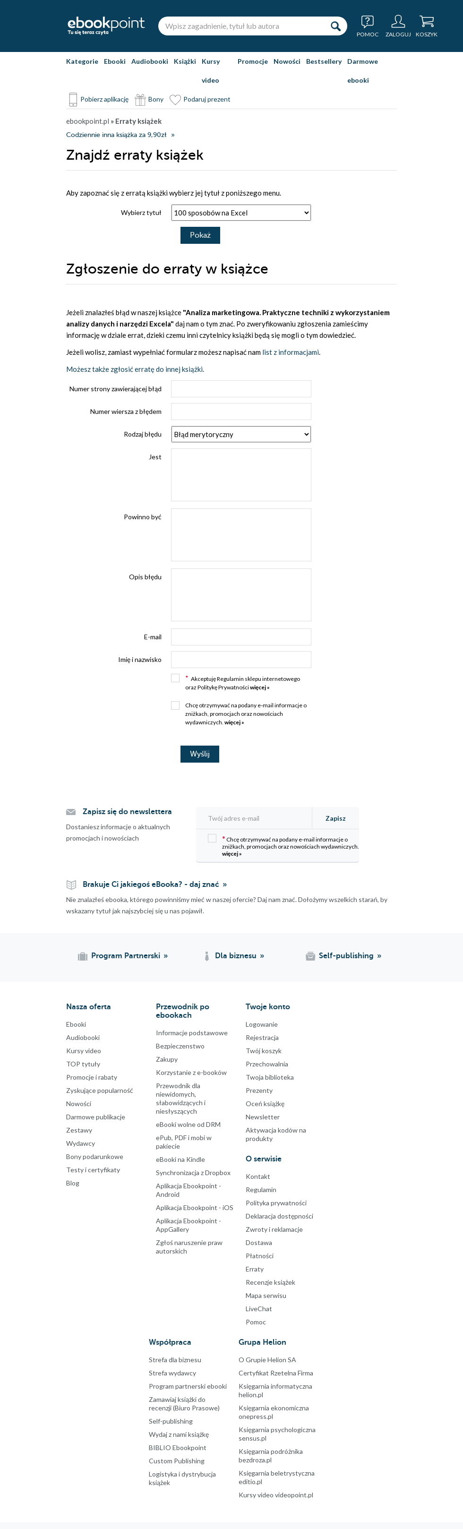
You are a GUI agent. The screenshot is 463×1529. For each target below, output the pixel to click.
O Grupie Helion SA (267, 1360)
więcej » (260, 687)
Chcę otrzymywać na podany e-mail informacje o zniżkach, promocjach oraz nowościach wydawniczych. (239, 713)
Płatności (260, 1256)
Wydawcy (80, 1143)
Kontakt (258, 1176)
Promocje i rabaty (91, 1077)
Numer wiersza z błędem (126, 411)
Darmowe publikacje (95, 1117)
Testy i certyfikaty (93, 1170)
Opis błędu (145, 577)
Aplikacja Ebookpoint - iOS (194, 1207)
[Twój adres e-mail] (257, 818)
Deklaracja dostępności (279, 1216)
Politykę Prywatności (223, 687)
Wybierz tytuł (141, 212)
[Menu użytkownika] (398, 26)
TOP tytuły (83, 1064)
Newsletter (263, 1117)
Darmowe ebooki (362, 70)
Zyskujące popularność (99, 1090)
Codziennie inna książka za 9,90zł (116, 134)
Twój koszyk (264, 1051)
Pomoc (256, 1322)
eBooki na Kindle (180, 1159)
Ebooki (115, 61)
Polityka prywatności (276, 1203)
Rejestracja (262, 1037)
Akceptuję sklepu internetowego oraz (235, 682)
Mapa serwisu (266, 1295)
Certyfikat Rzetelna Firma (276, 1373)
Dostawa (259, 1242)
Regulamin (230, 678)
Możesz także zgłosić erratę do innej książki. (135, 369)
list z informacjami (290, 352)
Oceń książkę (265, 1104)
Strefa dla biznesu (175, 1360)
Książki (185, 61)
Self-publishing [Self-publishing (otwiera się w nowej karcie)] (346, 956)
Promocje (253, 61)
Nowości (287, 61)
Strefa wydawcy (172, 1373)
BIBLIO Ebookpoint (177, 1447)
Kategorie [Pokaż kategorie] (82, 61)
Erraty (255, 1269)
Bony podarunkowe (94, 1156)
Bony (155, 99)
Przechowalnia (267, 1064)
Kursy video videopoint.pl (276, 1495)
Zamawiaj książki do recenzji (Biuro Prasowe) (184, 1403)
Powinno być (143, 517)
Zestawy (79, 1130)
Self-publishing (171, 1421)
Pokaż (200, 235)
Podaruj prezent (207, 99)
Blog (72, 1183)
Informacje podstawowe (192, 1033)
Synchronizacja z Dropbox (193, 1172)
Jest (155, 457)
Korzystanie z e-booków (191, 1072)
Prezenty (259, 1090)
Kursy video (211, 70)
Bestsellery (324, 61)
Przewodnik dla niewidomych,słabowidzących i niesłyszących (181, 1098)
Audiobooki (149, 61)
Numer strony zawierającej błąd (115, 389)
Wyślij (200, 754)
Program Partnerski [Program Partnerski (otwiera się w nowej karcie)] (125, 956)
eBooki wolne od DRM (188, 1124)
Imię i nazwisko (140, 659)
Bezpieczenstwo (180, 1046)
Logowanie (262, 1024)
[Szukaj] (335, 26)
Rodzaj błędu (143, 434)
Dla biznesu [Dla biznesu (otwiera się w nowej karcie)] (236, 956)
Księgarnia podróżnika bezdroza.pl (271, 1455)
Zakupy (167, 1059)
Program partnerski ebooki (188, 1386)
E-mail (153, 637)
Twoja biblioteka (270, 1077)
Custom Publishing (177, 1461)
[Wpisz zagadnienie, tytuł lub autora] (241, 26)
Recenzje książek (270, 1282)
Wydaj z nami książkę (179, 1434)
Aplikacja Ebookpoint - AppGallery (188, 1225)
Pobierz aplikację (104, 99)
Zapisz (336, 818)
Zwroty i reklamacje (274, 1229)
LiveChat (259, 1309)
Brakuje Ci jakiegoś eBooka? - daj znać (151, 884)
